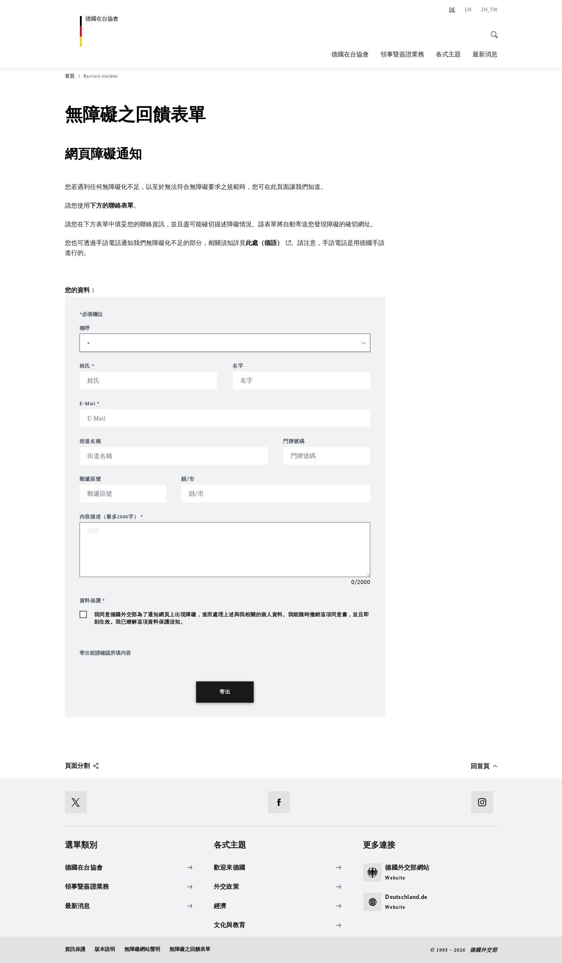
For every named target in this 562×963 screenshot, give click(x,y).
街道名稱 (90, 441)
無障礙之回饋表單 (189, 949)
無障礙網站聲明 (142, 949)
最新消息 (485, 54)
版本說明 (105, 949)
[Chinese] (489, 10)
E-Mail (90, 403)
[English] (468, 10)
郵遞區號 (90, 479)
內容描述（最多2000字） (112, 516)
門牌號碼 (294, 441)
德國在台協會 (350, 54)
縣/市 (187, 479)
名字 (237, 365)
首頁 (72, 76)
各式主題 (448, 54)
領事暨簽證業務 (402, 54)
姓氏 (87, 365)
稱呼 (85, 328)
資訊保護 (75, 949)
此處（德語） (264, 242)
